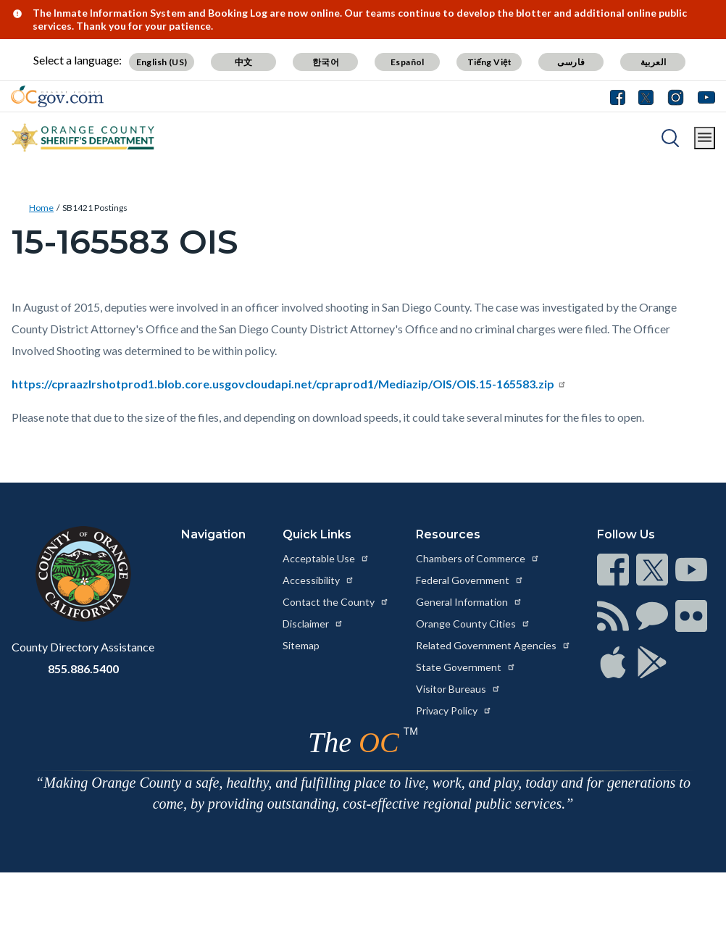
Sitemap (301, 645)
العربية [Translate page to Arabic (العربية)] (654, 62)
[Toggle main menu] (704, 138)
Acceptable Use (326, 558)
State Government (466, 667)
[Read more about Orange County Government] (57, 96)
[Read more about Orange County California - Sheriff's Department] (83, 138)
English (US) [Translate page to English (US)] (162, 62)
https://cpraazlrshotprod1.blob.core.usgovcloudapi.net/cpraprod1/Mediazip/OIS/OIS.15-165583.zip (289, 384)
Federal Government (470, 580)
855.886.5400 (83, 668)
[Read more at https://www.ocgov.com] (83, 574)
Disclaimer (313, 623)
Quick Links (317, 534)
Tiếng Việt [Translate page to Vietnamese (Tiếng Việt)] (489, 62)
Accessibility (318, 580)
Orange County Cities (473, 623)
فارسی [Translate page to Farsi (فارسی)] (571, 62)
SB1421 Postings (95, 207)
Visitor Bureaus (458, 689)
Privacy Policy (454, 710)
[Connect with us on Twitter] (646, 96)
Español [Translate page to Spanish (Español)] (408, 62)
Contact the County (336, 602)
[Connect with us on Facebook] (621, 96)
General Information (469, 602)
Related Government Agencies (493, 645)
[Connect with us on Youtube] (703, 96)
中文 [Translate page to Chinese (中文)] (244, 62)
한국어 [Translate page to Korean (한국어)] (325, 62)
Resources (448, 534)
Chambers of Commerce (478, 558)
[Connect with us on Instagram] (675, 96)
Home (41, 207)
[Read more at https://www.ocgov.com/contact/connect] (613, 569)
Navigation (213, 534)
